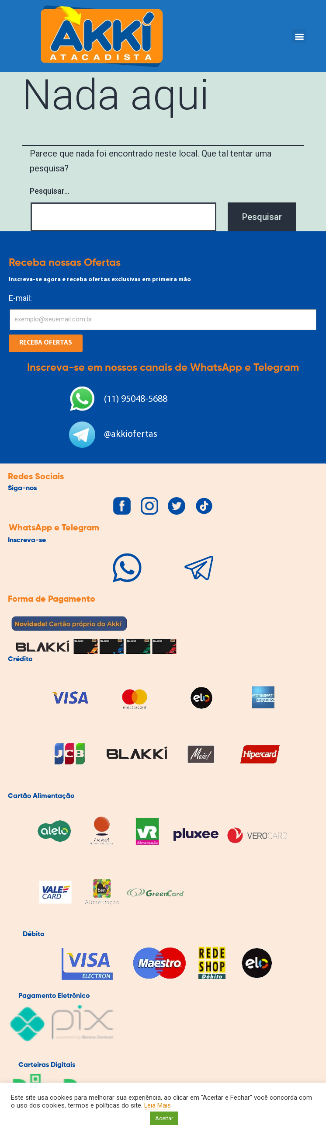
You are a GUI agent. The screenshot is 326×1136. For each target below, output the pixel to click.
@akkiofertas (130, 434)
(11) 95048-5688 (135, 399)
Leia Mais (157, 1105)
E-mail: (20, 298)
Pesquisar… (49, 190)
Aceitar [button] (164, 1118)
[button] (299, 36)
